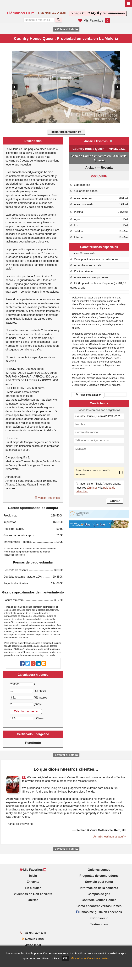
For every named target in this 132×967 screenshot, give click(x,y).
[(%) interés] (21, 698)
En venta (33, 881)
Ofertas (33, 900)
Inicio (33, 875)
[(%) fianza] (21, 691)
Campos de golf (99, 894)
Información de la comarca (99, 888)
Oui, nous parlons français (89, 6)
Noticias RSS (33, 939)
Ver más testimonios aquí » (109, 836)
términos (92, 487)
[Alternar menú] (128, 3)
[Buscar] (58, 20)
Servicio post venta (99, 881)
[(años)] (21, 704)
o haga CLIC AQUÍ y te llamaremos (98, 13)
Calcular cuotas (25, 711)
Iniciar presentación (66, 131)
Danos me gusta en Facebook (99, 912)
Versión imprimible (47, 497)
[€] (21, 684)
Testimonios (99, 924)
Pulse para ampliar (88, 394)
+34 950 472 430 (51, 13)
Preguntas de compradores (99, 875)
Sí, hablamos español (82, 6)
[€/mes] (21, 718)
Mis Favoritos (94, 20)
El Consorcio (99, 918)
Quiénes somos (99, 869)
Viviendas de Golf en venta (33, 894)
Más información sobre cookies (90, 958)
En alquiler (33, 888)
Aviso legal (33, 945)
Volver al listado (66, 29)
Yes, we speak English (75, 6)
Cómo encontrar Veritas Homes (99, 906)
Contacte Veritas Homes (99, 900)
